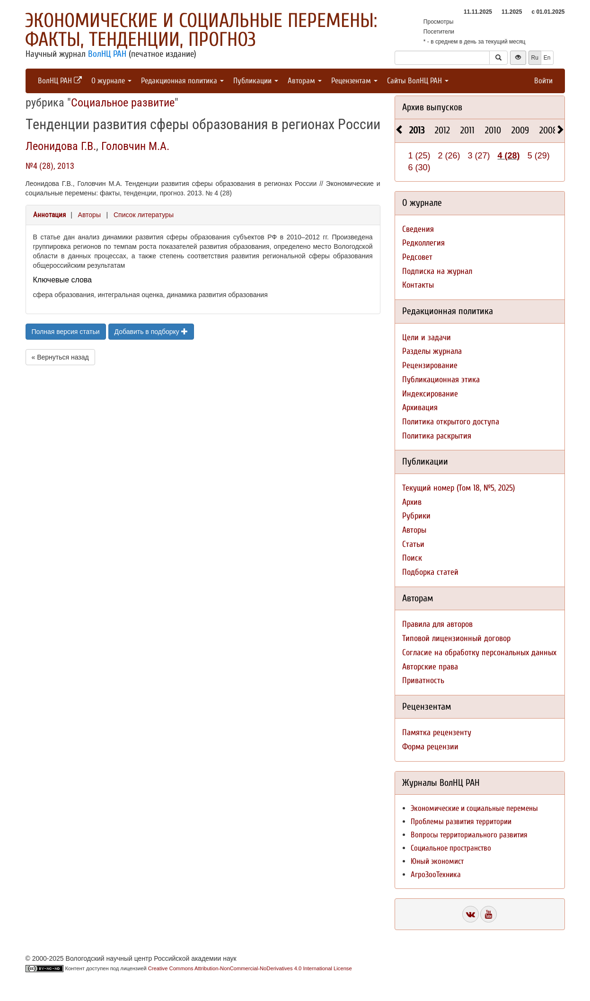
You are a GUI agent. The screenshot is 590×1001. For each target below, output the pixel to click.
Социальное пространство (451, 847)
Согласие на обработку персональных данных (479, 653)
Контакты (418, 285)
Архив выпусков (432, 107)
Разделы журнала (432, 351)
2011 (467, 130)
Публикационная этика (441, 380)
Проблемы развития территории (461, 821)
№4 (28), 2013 (50, 166)
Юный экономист (437, 861)
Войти (543, 80)
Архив (412, 502)
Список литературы (144, 215)
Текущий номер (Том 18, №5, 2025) (458, 488)
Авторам (305, 80)
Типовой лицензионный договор (456, 638)
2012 (442, 130)
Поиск (412, 558)
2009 (520, 130)
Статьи (413, 544)
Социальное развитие (123, 102)
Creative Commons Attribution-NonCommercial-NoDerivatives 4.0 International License (250, 968)
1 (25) (419, 155)
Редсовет (417, 257)
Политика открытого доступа (450, 422)
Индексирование (430, 394)
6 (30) (419, 167)
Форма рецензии (430, 747)
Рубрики (416, 516)
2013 (416, 130)
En (547, 57)
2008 (548, 130)
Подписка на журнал (437, 271)
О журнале (111, 80)
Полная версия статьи (66, 331)
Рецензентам (354, 80)
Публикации (255, 80)
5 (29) (539, 155)
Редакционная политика (182, 80)
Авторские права (430, 667)
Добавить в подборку (151, 331)
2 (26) (449, 155)
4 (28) (509, 155)
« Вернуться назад (60, 357)
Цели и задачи (426, 337)
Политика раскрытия (436, 436)
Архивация (420, 408)
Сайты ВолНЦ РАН (418, 80)
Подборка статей (430, 572)
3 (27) (479, 155)
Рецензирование (430, 365)
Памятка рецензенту (436, 733)
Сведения (418, 229)
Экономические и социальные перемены (474, 808)
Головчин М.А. (135, 146)
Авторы (89, 215)
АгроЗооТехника (436, 874)
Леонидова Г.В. (61, 146)
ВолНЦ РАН (107, 54)
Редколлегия (423, 243)
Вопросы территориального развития (469, 834)
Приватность (423, 680)
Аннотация (49, 215)
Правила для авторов (437, 624)
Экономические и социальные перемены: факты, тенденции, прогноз (201, 30)
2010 (493, 130)
